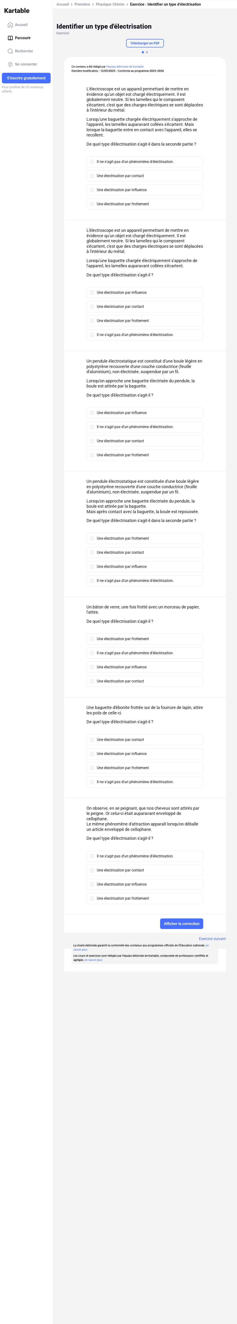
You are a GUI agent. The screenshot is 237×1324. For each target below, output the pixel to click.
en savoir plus (93, 960)
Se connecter (22, 64)
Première (82, 4)
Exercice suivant (212, 939)
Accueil (17, 25)
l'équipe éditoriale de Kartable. (125, 66)
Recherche (20, 51)
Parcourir (19, 38)
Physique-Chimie (110, 4)
